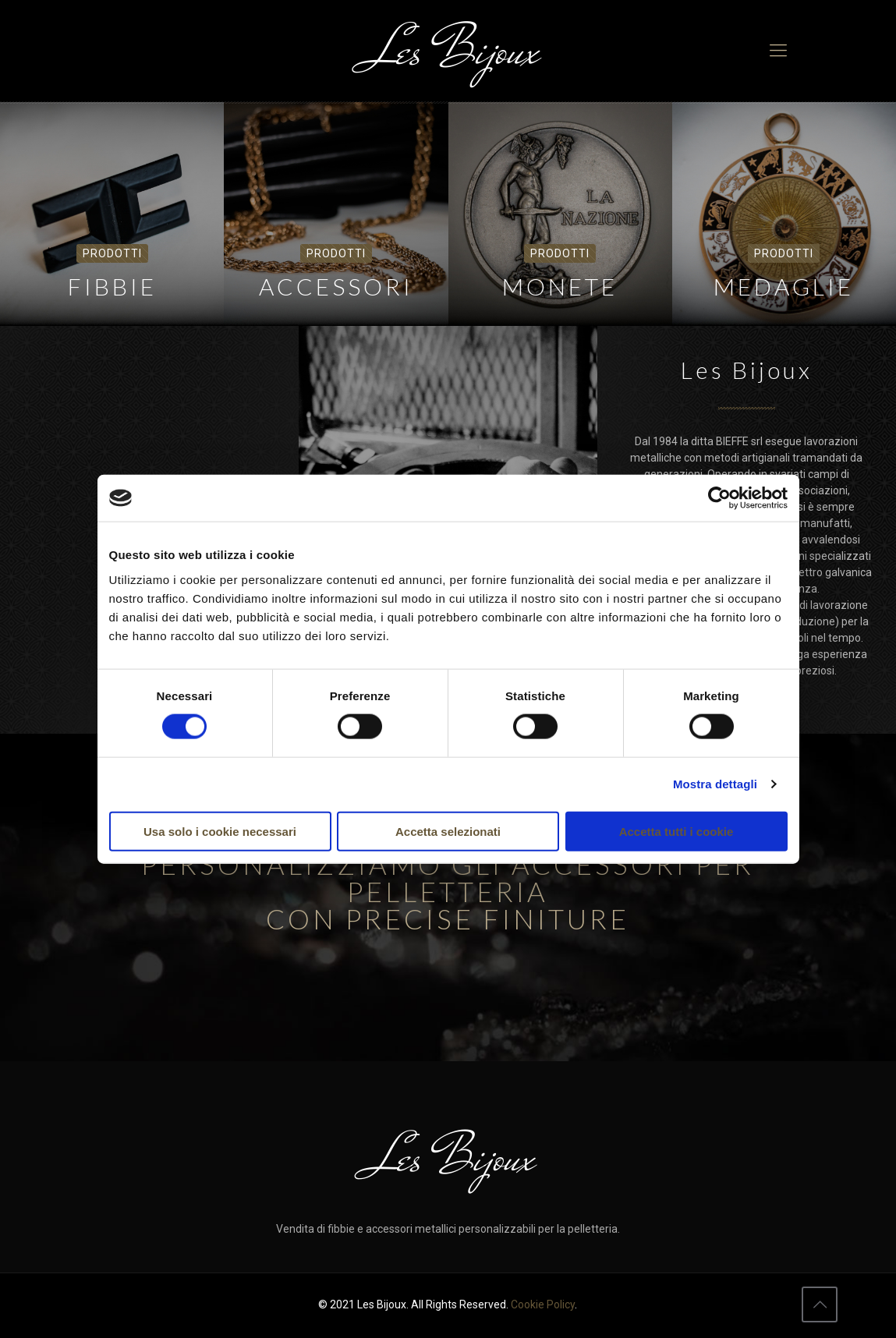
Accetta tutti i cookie (676, 830)
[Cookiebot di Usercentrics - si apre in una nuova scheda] (719, 498)
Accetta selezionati (448, 830)
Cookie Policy (543, 1304)
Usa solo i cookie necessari (219, 830)
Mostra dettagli (715, 784)
